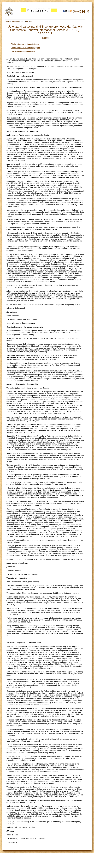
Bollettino (15, 21)
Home (7, 21)
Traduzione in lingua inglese (23, 51)
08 (31, 21)
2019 (22, 21)
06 (27, 21)
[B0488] (45, 38)
